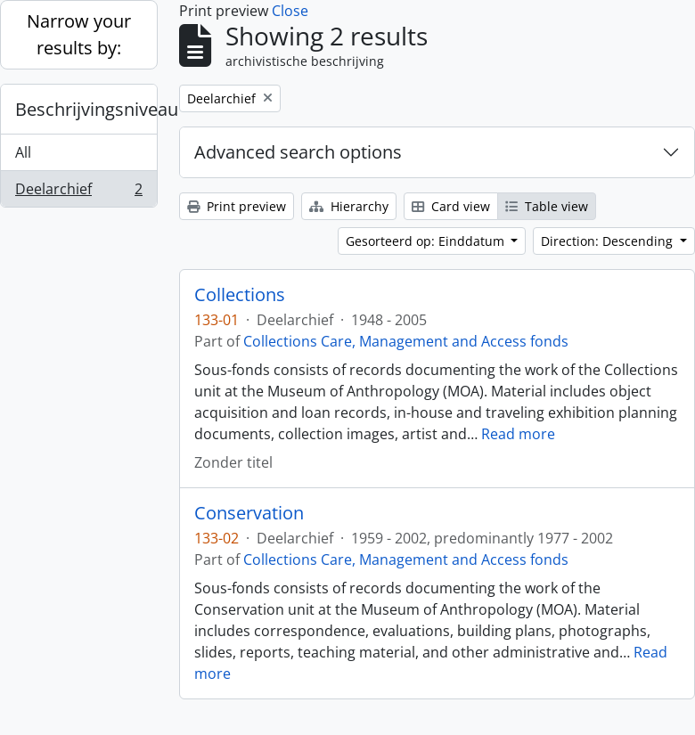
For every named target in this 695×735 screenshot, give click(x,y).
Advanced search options (298, 152)
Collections (239, 295)
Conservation (249, 513)
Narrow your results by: (79, 34)
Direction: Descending (608, 241)
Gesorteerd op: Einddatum (427, 241)
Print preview (236, 206)
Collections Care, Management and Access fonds (405, 341)
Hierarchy (348, 206)
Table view (546, 206)
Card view (451, 206)
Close (290, 10)
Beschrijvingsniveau (86, 109)
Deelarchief (78, 192)
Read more (518, 434)
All (23, 152)
